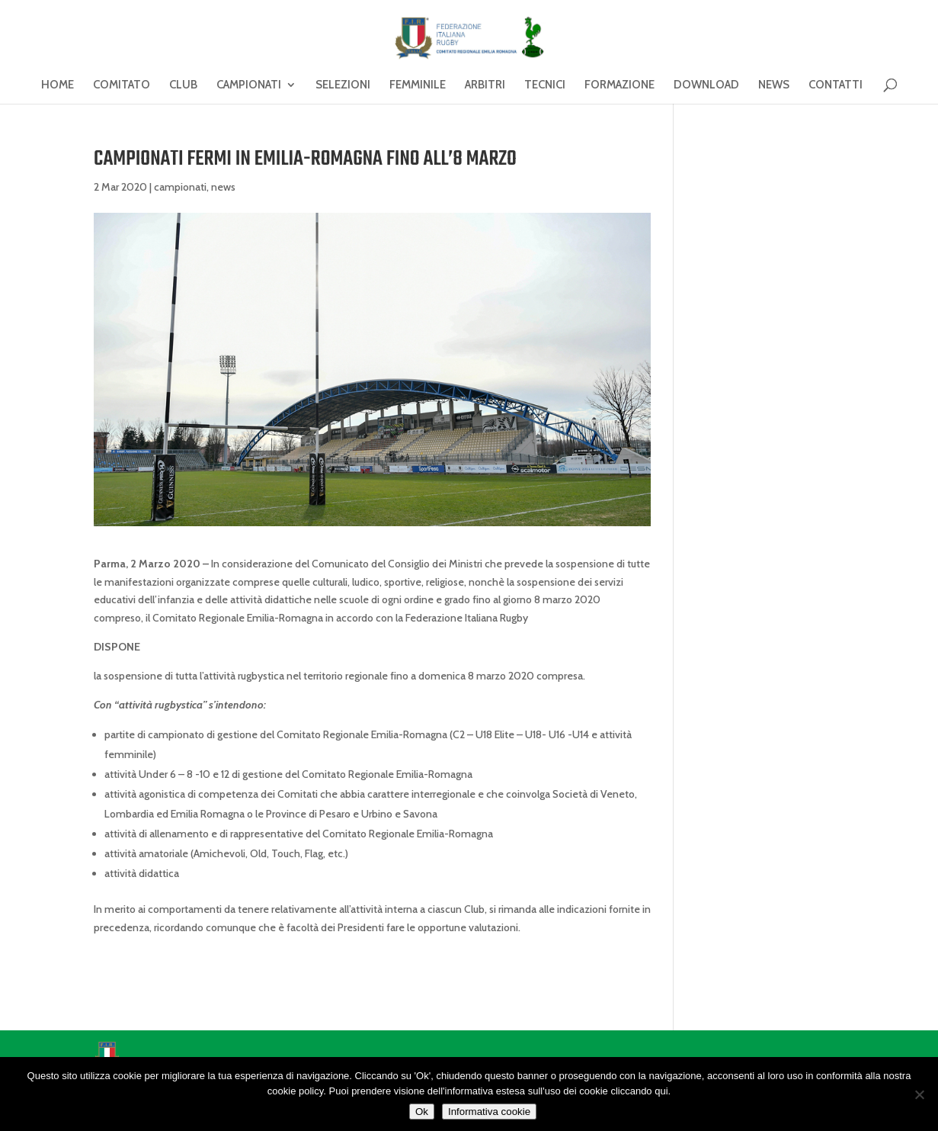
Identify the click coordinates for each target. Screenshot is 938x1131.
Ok (421, 1111)
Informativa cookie (489, 1111)
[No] (919, 1094)
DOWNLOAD (706, 85)
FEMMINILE (417, 85)
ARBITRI (485, 85)
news (223, 187)
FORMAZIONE (619, 85)
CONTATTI (835, 85)
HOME (57, 85)
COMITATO (121, 85)
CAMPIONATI (248, 85)
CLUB (183, 85)
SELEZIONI (342, 85)
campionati (180, 187)
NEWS (773, 85)
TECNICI (544, 85)
